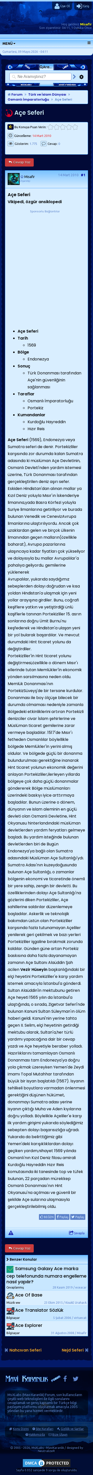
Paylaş (62, 1217)
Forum (15, 94)
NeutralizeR (46, 1451)
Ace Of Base (28, 1295)
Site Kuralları (44, 1428)
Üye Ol (62, 6)
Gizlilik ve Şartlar (72, 1428)
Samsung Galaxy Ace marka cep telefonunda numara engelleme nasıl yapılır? (46, 1275)
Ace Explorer (28, 1325)
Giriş (83, 6)
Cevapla (77, 1233)
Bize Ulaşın (59, 1434)
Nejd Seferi (73, 1350)
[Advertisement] (46, 260)
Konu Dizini (21, 1428)
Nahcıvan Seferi (25, 1350)
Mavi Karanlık (33, 1395)
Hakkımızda (37, 1434)
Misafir (86, 24)
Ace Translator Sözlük (39, 1310)
